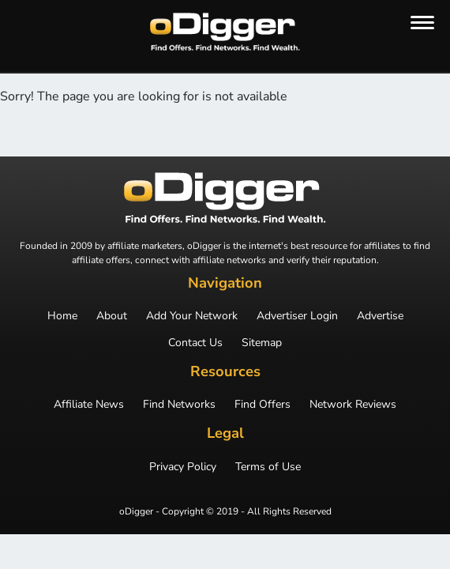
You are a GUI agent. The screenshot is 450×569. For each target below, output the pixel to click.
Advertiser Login (297, 316)
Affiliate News (89, 404)
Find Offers (262, 404)
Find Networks (179, 404)
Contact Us (195, 343)
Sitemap (262, 343)
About (111, 316)
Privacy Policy (182, 467)
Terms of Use (268, 467)
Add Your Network (192, 316)
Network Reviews (352, 404)
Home (62, 316)
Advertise (380, 316)
